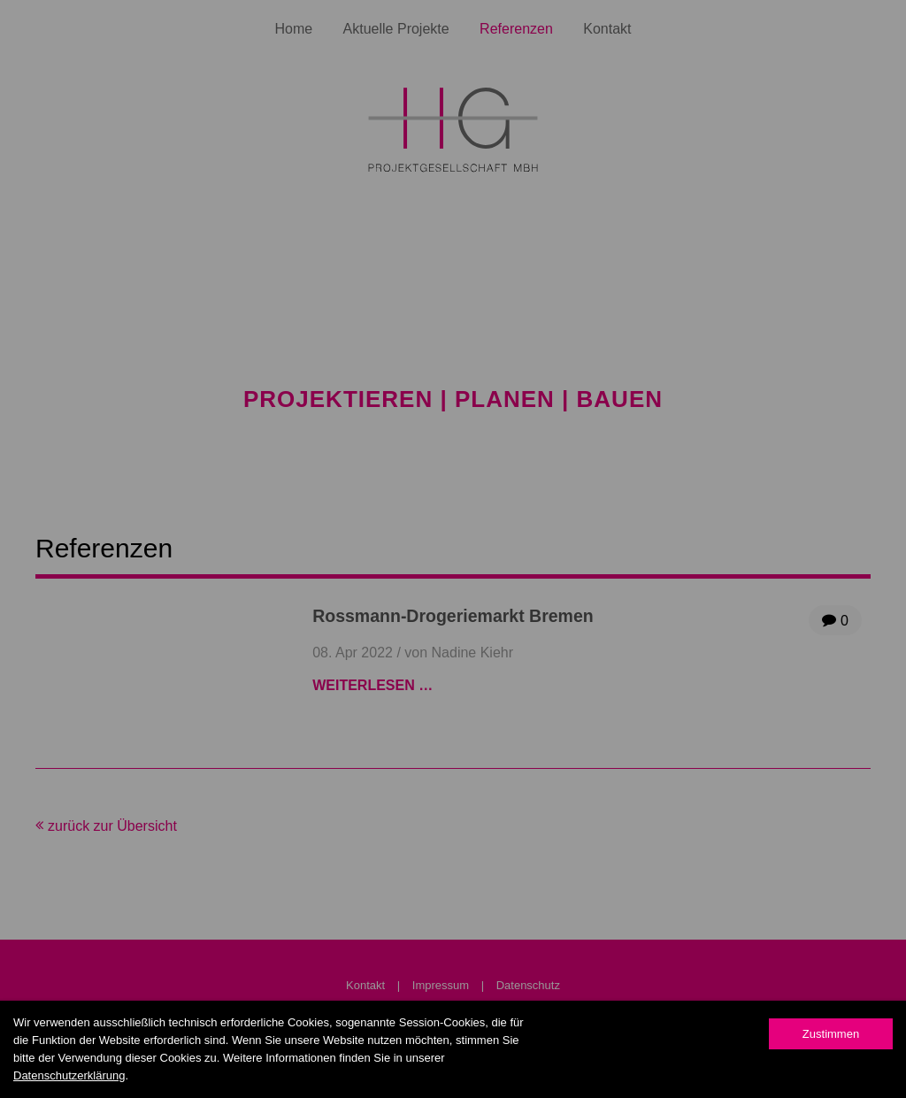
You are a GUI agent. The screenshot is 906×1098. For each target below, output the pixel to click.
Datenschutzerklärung (69, 1075)
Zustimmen (830, 1033)
